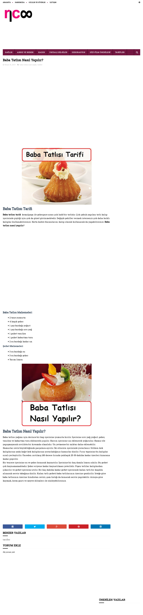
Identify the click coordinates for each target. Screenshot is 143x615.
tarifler (39, 65)
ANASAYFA (7, 2)
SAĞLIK (8, 52)
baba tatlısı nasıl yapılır (28, 65)
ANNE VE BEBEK (25, 52)
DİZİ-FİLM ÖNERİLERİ (100, 52)
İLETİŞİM (53, 2)
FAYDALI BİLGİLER (58, 52)
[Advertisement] (89, 26)
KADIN (41, 52)
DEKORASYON (78, 52)
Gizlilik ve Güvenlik (37, 2)
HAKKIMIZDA (19, 2)
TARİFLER (120, 52)
